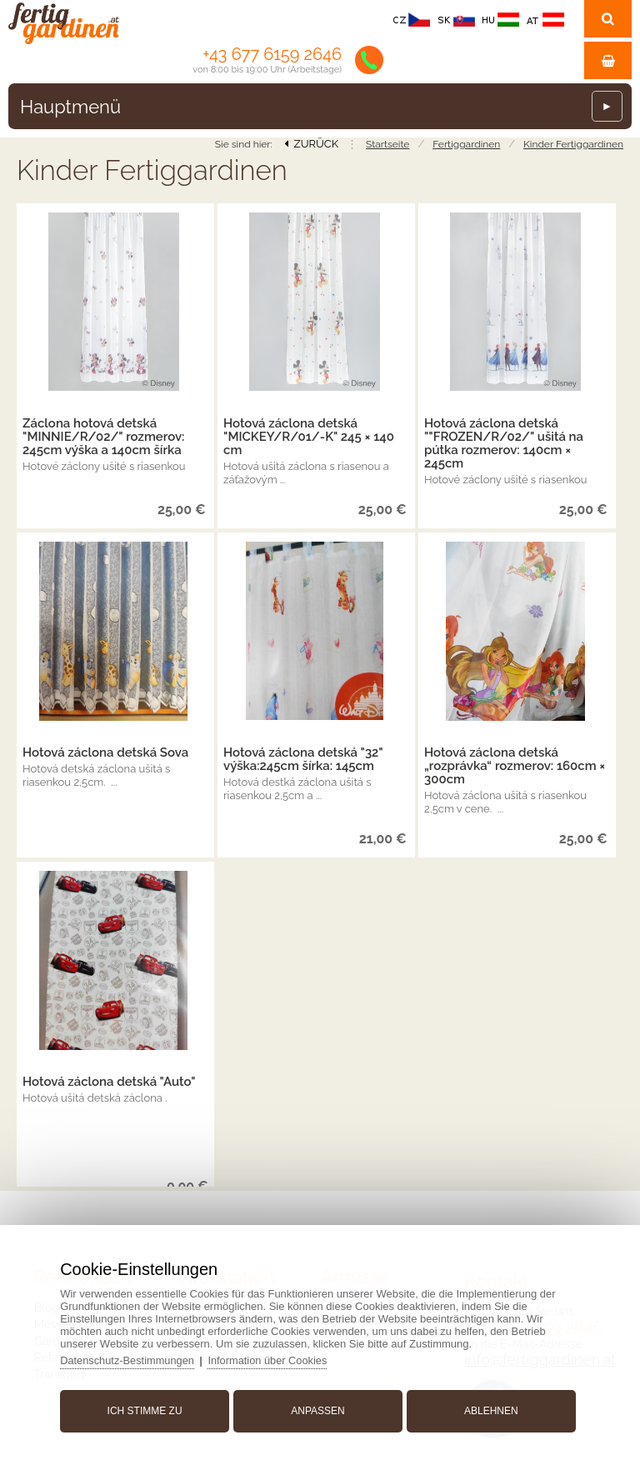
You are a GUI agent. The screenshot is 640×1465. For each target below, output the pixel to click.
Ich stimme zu (147, 1409)
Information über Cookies (274, 1358)
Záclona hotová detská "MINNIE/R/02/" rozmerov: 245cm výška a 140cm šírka (103, 437)
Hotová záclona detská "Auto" (109, 1081)
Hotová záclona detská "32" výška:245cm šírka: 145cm (302, 759)
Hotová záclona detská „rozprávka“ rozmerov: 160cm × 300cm (514, 766)
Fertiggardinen (466, 144)
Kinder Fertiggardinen (573, 144)
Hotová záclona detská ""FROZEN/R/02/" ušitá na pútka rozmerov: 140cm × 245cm (503, 443)
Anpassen (317, 1409)
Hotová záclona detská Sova (105, 752)
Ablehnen (489, 1409)
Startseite (387, 144)
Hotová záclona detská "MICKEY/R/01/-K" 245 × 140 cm (308, 437)
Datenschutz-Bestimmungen (132, 1358)
